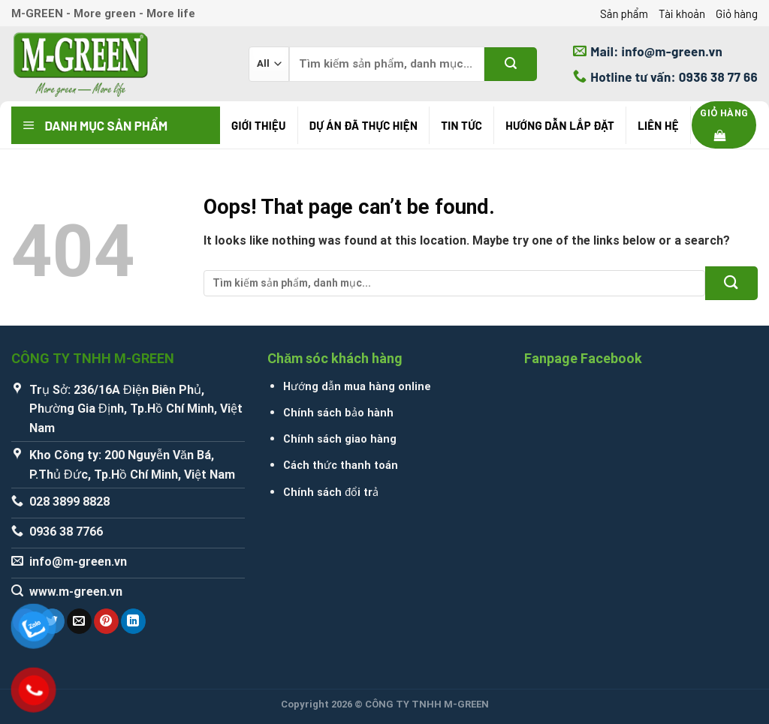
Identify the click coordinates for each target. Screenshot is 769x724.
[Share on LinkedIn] (133, 621)
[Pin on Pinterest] (106, 621)
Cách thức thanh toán (340, 465)
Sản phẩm (624, 13)
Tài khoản (682, 13)
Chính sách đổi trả (330, 492)
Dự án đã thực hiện (363, 125)
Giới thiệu (258, 125)
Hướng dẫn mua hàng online (357, 386)
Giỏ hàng (737, 13)
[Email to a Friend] (79, 621)
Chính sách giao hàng (340, 439)
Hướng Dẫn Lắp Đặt (559, 125)
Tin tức (461, 125)
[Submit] (510, 64)
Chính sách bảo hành (338, 413)
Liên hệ (658, 125)
